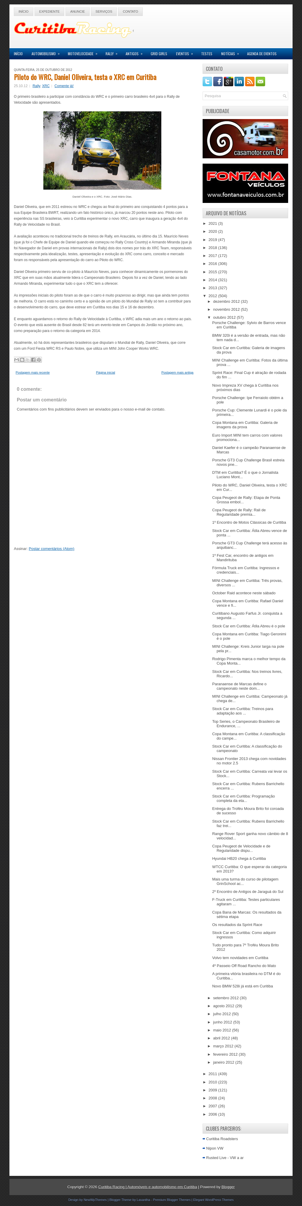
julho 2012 (222, 1014)
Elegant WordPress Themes (213, 1200)
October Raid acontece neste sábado (243, 593)
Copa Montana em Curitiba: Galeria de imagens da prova (245, 424)
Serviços (104, 11)
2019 (213, 239)
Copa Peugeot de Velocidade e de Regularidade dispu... (241, 848)
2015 (213, 272)
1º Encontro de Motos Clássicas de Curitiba (249, 522)
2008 (213, 1098)
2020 (213, 231)
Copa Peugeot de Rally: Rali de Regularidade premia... (238, 512)
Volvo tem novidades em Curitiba (240, 958)
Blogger (228, 1187)
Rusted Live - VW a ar (225, 1157)
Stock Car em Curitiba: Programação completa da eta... (243, 798)
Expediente (49, 11)
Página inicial (105, 372)
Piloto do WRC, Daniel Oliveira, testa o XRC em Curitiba (85, 76)
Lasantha (143, 1200)
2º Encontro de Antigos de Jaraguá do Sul (247, 891)
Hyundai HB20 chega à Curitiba (239, 858)
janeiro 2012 (224, 1062)
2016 (213, 263)
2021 (213, 223)
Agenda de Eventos (262, 53)
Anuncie (77, 11)
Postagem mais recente (33, 372)
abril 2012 (222, 1038)
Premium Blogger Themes (172, 1200)
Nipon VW (215, 1148)
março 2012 (223, 1046)
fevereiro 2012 (226, 1054)
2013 (213, 288)
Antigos (136, 52)
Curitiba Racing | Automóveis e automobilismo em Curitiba (147, 1187)
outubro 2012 (225, 317)
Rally (113, 52)
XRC (46, 86)
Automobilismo (47, 52)
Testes (206, 53)
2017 (213, 255)
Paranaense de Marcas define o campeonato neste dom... (239, 686)
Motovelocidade (84, 52)
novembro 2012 (227, 309)
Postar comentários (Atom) (52, 548)
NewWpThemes (95, 1200)
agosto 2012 (224, 1006)
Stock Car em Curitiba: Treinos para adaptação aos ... (242, 711)
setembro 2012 (226, 998)
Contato (130, 11)
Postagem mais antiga (177, 372)
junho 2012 (223, 1022)
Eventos (186, 52)
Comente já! (64, 86)
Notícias (232, 52)
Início (24, 11)
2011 (213, 1074)
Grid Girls (159, 53)
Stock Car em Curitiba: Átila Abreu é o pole (248, 626)
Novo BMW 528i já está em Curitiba (242, 986)
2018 (213, 247)
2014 (213, 280)
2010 (213, 1082)
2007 (213, 1106)
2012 (213, 296)
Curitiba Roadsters (222, 1139)
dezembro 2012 (227, 301)
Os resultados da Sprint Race (237, 924)
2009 (213, 1090)
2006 (213, 1114)
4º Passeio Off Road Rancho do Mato (244, 966)
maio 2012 (222, 1030)
